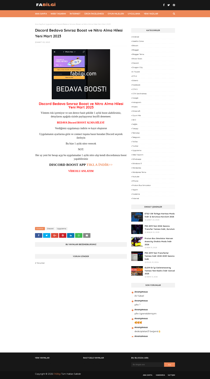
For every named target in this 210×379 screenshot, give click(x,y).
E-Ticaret (136, 72)
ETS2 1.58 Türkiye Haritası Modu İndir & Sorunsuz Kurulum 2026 (160, 215)
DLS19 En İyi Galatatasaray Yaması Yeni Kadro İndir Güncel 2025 (160, 270)
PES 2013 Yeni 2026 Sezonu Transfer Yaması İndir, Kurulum (160, 227)
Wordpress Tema (139, 172)
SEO (134, 120)
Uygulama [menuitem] (134, 13)
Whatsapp (136, 159)
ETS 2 (134, 76)
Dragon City (137, 67)
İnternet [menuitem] (75, 13)
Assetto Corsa (138, 41)
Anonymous (141, 291)
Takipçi (135, 128)
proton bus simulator (141, 185)
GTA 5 (134, 89)
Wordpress (136, 168)
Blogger (135, 50)
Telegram (136, 137)
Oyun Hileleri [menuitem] (116, 13)
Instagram (136, 102)
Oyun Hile (136, 115)
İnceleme (136, 194)
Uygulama (49, 24)
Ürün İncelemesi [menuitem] (94, 13)
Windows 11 (137, 163)
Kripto (135, 107)
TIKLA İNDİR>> (99, 165)
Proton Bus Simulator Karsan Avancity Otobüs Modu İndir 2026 (159, 241)
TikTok (135, 142)
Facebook (136, 85)
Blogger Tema (138, 54)
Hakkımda (160, 375)
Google (135, 98)
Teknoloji (136, 133)
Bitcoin (135, 45)
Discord (50, 228)
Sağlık (134, 124)
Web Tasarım (137, 155)
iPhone (135, 181)
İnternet (135, 198)
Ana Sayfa (39, 24)
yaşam (135, 190)
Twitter (135, 146)
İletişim (171, 375)
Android (135, 37)
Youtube (135, 176)
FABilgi (57, 374)
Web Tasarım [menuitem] (58, 13)
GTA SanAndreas (139, 93)
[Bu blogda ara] (147, 364)
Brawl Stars (137, 59)
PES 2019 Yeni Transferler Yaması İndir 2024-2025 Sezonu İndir (160, 256)
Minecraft (136, 111)
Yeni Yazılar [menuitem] (151, 13)
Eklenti (135, 80)
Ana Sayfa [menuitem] (41, 13)
